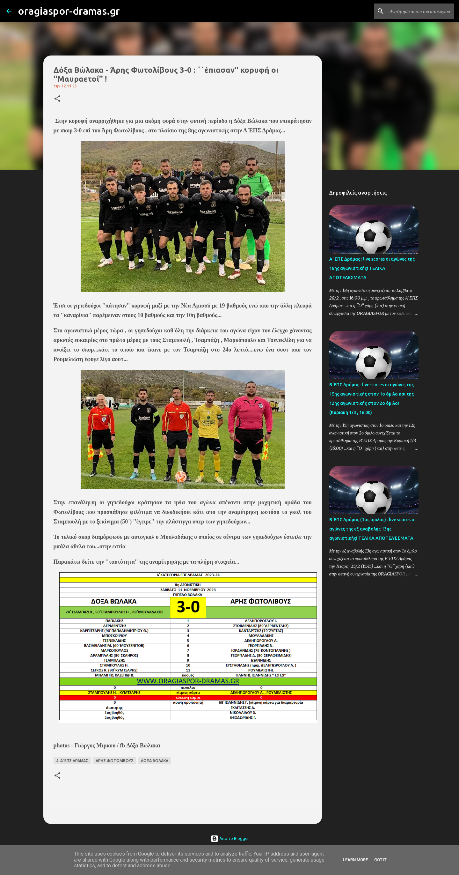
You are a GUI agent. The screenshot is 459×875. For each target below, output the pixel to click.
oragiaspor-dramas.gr (69, 11)
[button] (57, 99)
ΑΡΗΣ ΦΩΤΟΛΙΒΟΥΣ (115, 761)
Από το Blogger (230, 838)
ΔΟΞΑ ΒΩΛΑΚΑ (154, 761)
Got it (380, 859)
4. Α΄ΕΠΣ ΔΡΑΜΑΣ (72, 761)
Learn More (355, 859)
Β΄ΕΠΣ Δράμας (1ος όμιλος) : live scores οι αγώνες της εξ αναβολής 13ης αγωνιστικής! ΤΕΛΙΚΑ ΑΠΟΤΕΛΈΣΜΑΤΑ (372, 529)
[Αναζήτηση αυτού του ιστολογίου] (420, 11)
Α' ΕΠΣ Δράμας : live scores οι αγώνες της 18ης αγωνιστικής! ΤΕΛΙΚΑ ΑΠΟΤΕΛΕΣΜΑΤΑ (372, 268)
